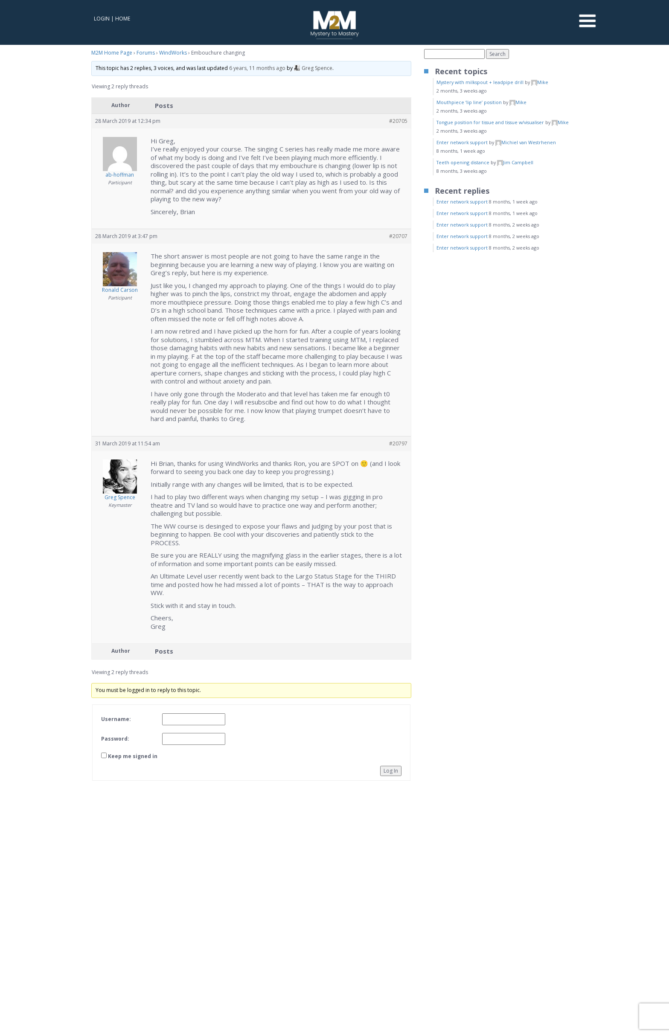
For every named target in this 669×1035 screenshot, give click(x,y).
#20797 (398, 443)
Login (102, 18)
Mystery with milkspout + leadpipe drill (480, 82)
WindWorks (173, 52)
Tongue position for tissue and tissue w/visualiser (490, 122)
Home (122, 18)
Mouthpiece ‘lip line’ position (469, 102)
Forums (146, 52)
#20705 (398, 121)
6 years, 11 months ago (257, 68)
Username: (116, 719)
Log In (391, 770)
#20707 (398, 236)
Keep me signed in (132, 756)
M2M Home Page (111, 52)
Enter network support (462, 142)
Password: (115, 738)
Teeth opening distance (462, 162)
